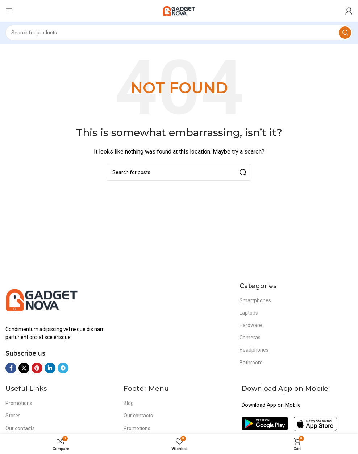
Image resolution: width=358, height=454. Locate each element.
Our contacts (20, 428)
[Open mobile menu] (9, 11)
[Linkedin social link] (50, 368)
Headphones (254, 350)
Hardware (251, 325)
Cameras (250, 337)
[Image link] (41, 299)
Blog (129, 403)
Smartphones (255, 300)
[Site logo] (179, 10)
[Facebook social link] (10, 368)
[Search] (179, 32)
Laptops (249, 313)
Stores (13, 415)
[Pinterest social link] (37, 368)
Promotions (18, 403)
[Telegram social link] (63, 368)
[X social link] (23, 368)
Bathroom (251, 362)
